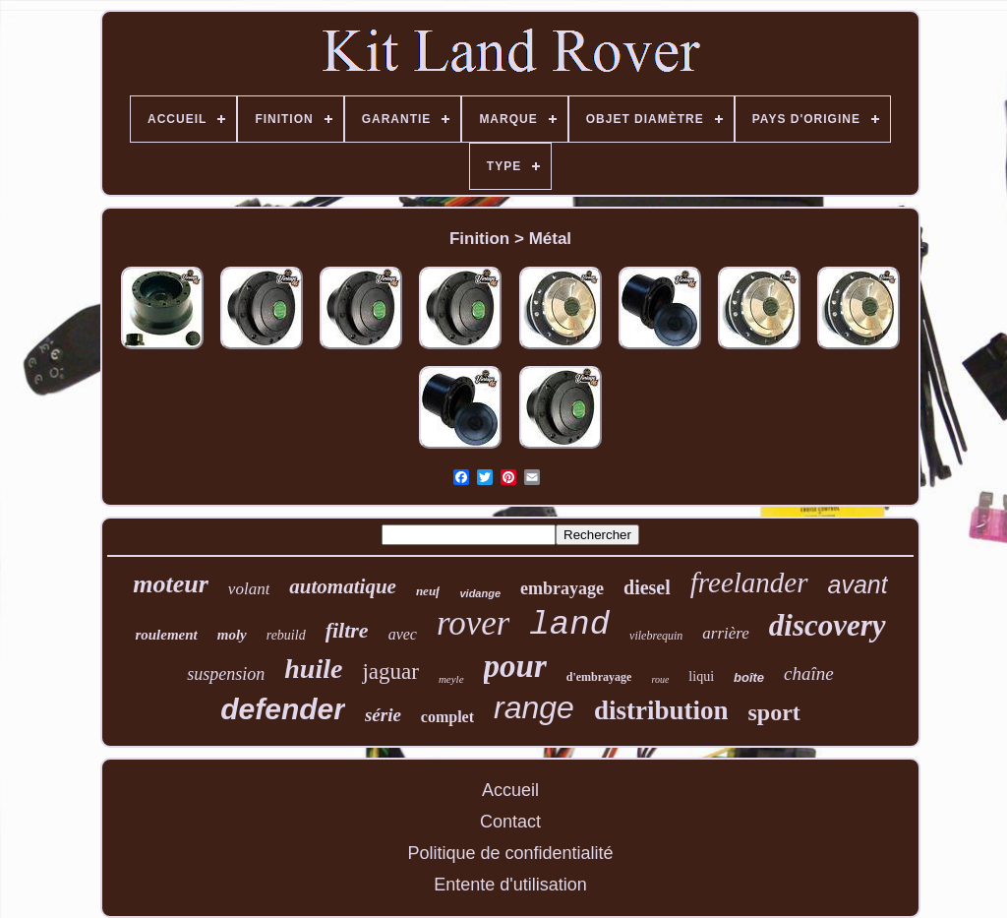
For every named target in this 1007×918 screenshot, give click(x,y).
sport (773, 712)
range (534, 707)
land (569, 624)
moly (232, 635)
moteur (170, 584)
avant (858, 584)
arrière (725, 633)
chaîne (809, 673)
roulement (166, 635)
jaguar (390, 671)
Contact (510, 821)
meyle (451, 679)
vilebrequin (655, 636)
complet (447, 716)
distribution (661, 710)
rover (473, 623)
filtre (347, 630)
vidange (480, 593)
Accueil (510, 790)
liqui (701, 676)
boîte (749, 677)
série (383, 714)
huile (313, 668)
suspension (226, 674)
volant (249, 589)
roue (660, 679)
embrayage (562, 588)
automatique (342, 586)
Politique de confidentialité (510, 853)
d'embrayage (599, 677)
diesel (647, 587)
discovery (827, 625)
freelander (749, 582)
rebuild (286, 635)
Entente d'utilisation (510, 884)
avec (402, 634)
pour (515, 666)
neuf (428, 590)
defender (282, 709)
